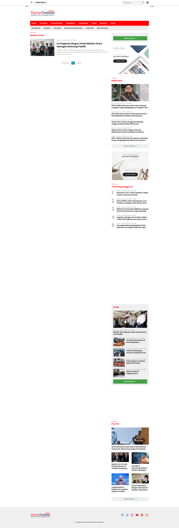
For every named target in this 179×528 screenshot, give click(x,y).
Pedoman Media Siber (73, 28)
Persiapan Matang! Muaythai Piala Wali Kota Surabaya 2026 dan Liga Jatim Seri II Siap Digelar (131, 226)
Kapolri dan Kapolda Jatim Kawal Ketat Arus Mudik (129, 333)
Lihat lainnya (130, 38)
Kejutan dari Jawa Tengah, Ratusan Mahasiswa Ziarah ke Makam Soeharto (128, 131)
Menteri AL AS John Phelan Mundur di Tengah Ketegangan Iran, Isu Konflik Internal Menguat (120, 466)
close (26, 6)
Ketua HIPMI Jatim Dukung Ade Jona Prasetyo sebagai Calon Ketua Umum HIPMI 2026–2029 (132, 202)
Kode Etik (90, 28)
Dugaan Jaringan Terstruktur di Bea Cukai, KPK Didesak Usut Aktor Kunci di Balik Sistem (133, 218)
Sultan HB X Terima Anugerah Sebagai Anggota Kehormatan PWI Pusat (127, 123)
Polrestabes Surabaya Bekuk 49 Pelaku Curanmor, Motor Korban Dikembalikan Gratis (135, 362)
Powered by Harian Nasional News (89, 522)
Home (34, 23)
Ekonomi (103, 23)
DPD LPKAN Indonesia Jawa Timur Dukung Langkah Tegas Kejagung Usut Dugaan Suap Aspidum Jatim (130, 107)
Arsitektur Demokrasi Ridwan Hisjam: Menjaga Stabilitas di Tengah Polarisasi (140, 468)
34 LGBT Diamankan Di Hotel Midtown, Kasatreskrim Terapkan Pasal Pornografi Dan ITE (136, 341)
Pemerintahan (57, 23)
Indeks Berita (40, 2)
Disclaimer (36, 28)
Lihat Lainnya (130, 146)
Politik (94, 23)
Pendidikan (70, 23)
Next (79, 63)
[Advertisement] (22, 39)
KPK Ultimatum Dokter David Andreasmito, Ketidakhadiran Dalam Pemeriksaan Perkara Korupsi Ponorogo (129, 115)
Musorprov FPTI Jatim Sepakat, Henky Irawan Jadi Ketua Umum (132, 194)
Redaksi (47, 28)
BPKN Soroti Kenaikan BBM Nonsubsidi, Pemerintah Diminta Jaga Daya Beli (133, 210)
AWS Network (102, 28)
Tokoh (112, 23)
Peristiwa (43, 23)
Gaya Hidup (83, 23)
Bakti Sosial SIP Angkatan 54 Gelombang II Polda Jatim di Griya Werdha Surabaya (135, 372)
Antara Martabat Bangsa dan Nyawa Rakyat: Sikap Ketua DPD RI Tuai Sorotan (140, 488)
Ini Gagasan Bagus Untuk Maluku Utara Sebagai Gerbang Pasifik (79, 45)
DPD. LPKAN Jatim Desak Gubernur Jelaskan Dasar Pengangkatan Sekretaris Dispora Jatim (130, 139)
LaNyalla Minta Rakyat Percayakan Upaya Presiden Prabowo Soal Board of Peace (120, 489)
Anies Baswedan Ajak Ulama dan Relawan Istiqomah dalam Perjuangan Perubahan (129, 448)
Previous (65, 63)
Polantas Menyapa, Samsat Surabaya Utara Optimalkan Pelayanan (136, 352)
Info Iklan (57, 28)
